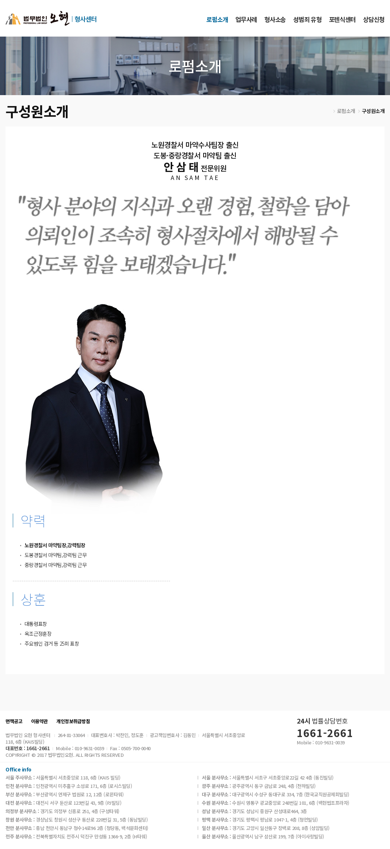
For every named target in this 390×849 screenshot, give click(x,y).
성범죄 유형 (307, 19)
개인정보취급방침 (73, 721)
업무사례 (246, 19)
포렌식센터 (342, 19)
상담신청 (374, 19)
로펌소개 (217, 19)
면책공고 (13, 721)
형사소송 (275, 19)
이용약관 (39, 721)
